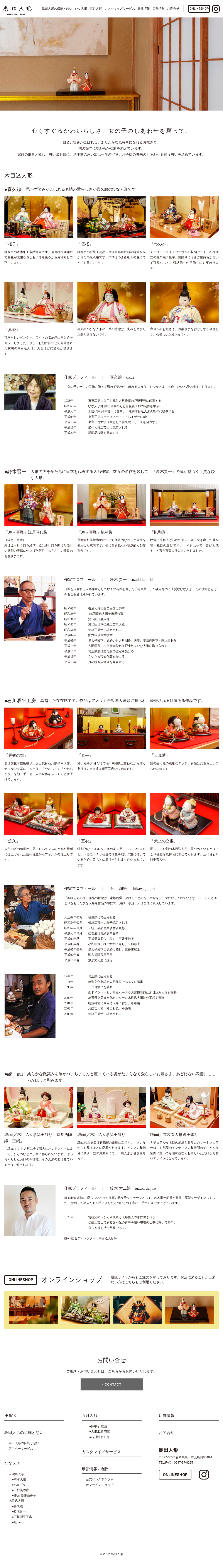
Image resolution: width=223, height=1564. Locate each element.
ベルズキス (21, 1487)
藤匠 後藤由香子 (25, 1498)
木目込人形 (16, 1503)
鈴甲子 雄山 (99, 1429)
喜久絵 (18, 1509)
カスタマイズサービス (120, 8)
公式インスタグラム (99, 1482)
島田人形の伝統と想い (24, 1435)
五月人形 (96, 8)
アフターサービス (21, 1451)
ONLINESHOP (199, 8)
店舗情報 (158, 8)
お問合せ (173, 8)
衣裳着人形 (16, 1477)
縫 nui (17, 1525)
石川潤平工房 (23, 1519)
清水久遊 (20, 1482)
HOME (10, 1418)
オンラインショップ (99, 1487)
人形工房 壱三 (100, 1434)
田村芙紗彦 (21, 1493)
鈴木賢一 (20, 1514)
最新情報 (144, 8)
